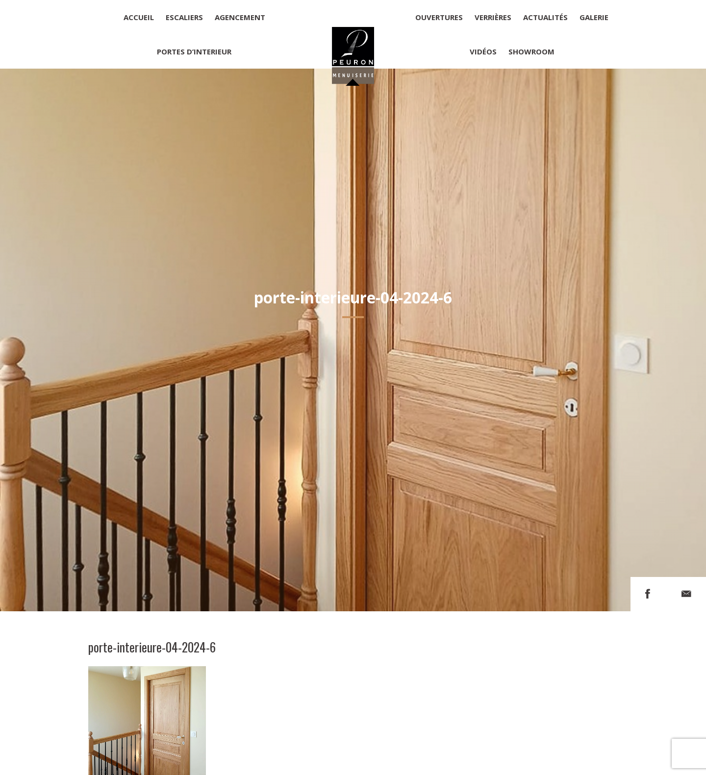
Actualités (545, 17)
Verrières (493, 17)
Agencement (240, 17)
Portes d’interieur (194, 51)
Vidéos (483, 51)
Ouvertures (439, 17)
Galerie (594, 17)
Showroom (531, 51)
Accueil (139, 17)
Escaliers (184, 17)
